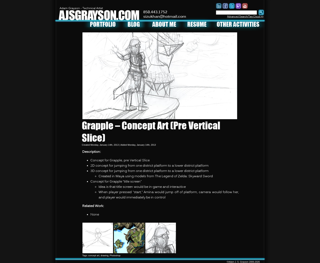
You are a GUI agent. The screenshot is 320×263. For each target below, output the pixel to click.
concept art (93, 255)
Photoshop (115, 255)
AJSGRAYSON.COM (99, 15)
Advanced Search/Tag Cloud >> (245, 17)
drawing (105, 255)
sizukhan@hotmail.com (164, 17)
